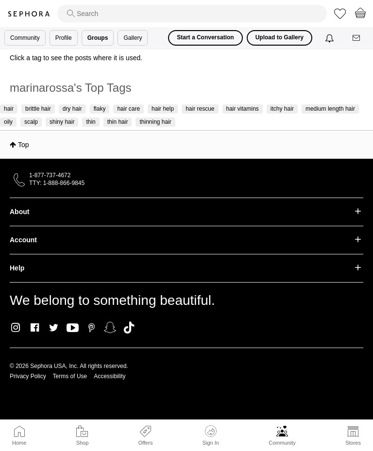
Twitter (54, 327)
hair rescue (200, 108)
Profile (63, 37)
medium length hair (330, 108)
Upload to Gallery (279, 37)
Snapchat (110, 327)
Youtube (73, 328)
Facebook (35, 327)
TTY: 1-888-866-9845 (57, 183)
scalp (31, 121)
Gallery (132, 37)
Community (282, 443)
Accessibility (109, 376)
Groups (97, 37)
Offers (145, 443)
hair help (163, 108)
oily (8, 121)
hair (9, 108)
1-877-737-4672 (49, 175)
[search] (192, 13)
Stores (353, 443)
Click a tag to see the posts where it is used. (76, 58)
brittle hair (38, 108)
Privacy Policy (28, 376)
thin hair (117, 121)
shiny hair (62, 121)
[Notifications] (330, 38)
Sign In (211, 435)
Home (19, 443)
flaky (100, 108)
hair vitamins (242, 108)
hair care (128, 108)
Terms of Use (70, 376)
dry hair (72, 108)
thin (90, 121)
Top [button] (23, 145)
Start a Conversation (205, 37)
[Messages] (357, 38)
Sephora (28, 14)
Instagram (16, 327)
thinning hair (155, 121)
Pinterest (91, 327)
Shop (82, 443)
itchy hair (282, 108)
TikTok (129, 327)
